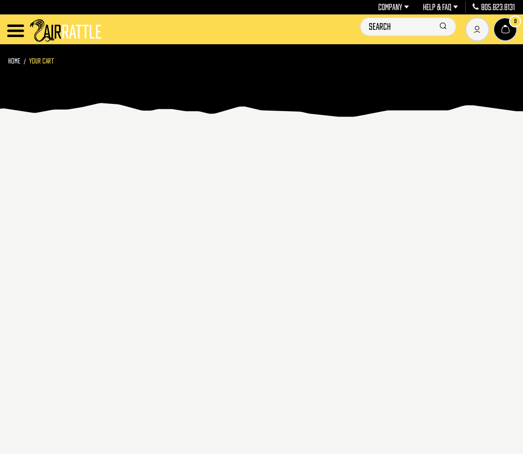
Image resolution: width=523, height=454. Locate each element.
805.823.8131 (493, 7)
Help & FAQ (440, 7)
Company (393, 7)
